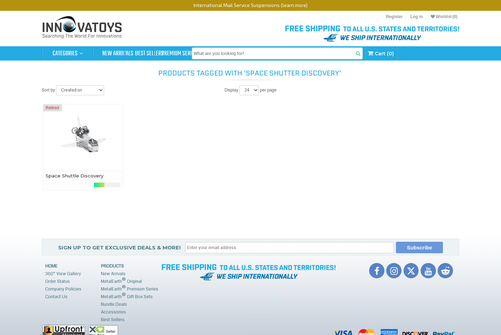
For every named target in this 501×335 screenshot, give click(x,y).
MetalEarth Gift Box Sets (127, 296)
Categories (68, 53)
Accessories (113, 312)
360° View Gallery (63, 274)
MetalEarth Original (121, 280)
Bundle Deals (114, 304)
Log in (416, 16)
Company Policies (63, 289)
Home (51, 266)
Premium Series (220, 53)
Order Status (57, 281)
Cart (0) (436, 53)
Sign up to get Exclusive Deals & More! (119, 247)
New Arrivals (118, 53)
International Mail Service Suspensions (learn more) (250, 5)
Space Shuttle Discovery (74, 175)
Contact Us (56, 297)
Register (394, 16)
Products (112, 266)
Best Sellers (169, 53)
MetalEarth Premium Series (129, 288)
